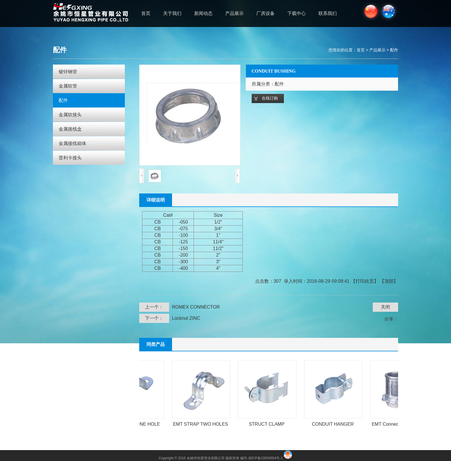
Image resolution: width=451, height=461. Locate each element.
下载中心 (296, 13)
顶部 (388, 281)
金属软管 (68, 86)
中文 (370, 12)
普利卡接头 (70, 157)
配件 (394, 50)
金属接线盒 (70, 129)
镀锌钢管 (68, 71)
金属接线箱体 (72, 143)
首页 (145, 13)
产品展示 (234, 13)
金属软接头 (70, 114)
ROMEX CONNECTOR (196, 307)
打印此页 (365, 281)
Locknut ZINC (186, 318)
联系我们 (327, 13)
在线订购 (270, 98)
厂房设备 (265, 13)
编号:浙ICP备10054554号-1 (262, 458)
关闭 (385, 307)
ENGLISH (388, 12)
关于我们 (172, 13)
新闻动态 (203, 13)
